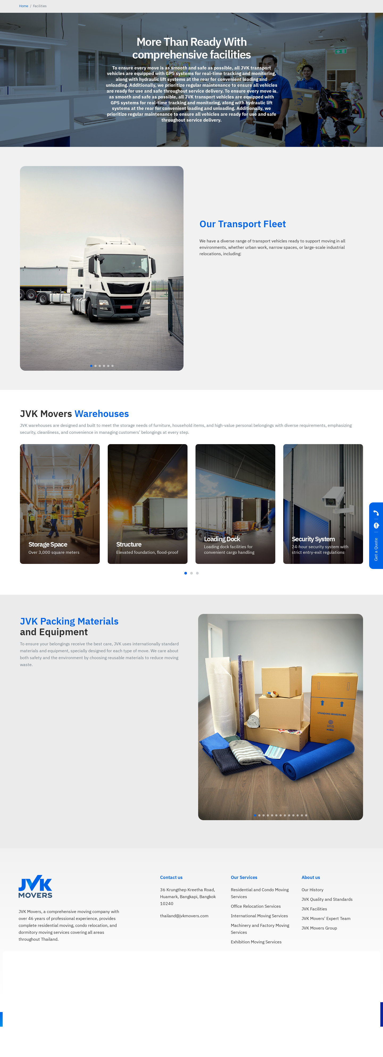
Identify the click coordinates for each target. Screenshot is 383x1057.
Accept (363, 1046)
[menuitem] (311, 16)
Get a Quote (376, 549)
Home (23, 36)
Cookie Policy (238, 1044)
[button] (91, 409)
